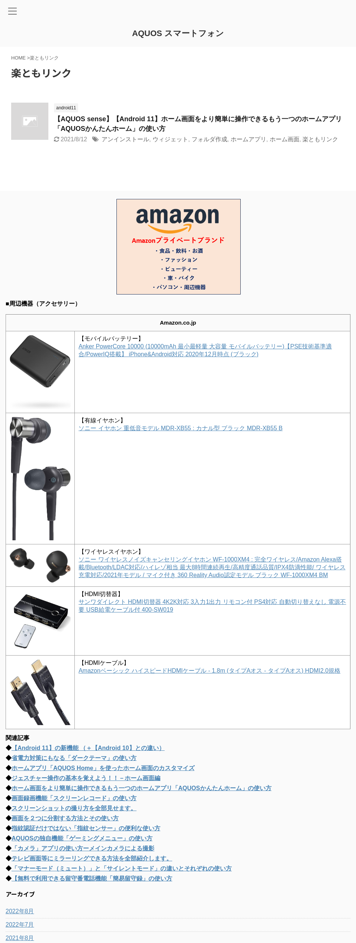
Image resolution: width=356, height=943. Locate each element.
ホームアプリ (248, 139)
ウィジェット (170, 139)
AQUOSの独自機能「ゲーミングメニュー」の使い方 (82, 838)
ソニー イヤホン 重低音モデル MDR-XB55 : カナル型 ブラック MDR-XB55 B (180, 428)
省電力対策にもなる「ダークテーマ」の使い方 (74, 758)
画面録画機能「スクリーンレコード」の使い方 (74, 798)
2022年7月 (20, 924)
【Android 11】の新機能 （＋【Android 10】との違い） (88, 748)
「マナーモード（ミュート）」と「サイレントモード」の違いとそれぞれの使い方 (122, 868)
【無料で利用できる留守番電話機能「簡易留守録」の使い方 (92, 878)
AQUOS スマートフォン (178, 33)
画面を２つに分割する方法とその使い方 (65, 818)
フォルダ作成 (209, 139)
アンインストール (125, 139)
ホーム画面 (284, 139)
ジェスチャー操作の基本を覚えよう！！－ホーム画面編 (86, 778)
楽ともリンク (320, 139)
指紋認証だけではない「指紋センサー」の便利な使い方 (86, 828)
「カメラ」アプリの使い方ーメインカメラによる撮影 (83, 848)
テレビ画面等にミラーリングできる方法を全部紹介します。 (92, 858)
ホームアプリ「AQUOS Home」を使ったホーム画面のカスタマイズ (103, 768)
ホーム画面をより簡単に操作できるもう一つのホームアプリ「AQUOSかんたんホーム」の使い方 (142, 788)
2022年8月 (20, 911)
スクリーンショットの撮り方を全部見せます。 (74, 808)
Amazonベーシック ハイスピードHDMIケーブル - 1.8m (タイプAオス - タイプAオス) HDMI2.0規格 (209, 670)
